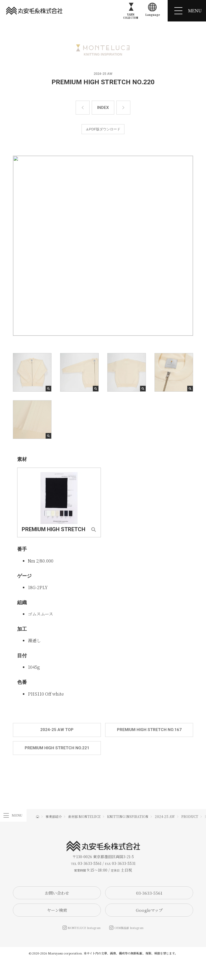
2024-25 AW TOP (57, 730)
